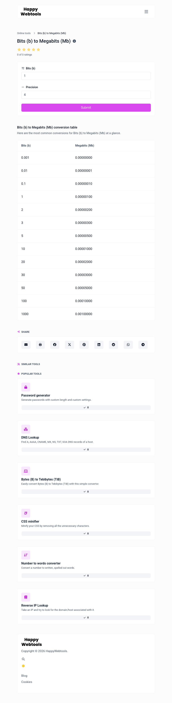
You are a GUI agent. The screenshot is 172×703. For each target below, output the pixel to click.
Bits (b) (28, 68)
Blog (24, 676)
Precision (29, 87)
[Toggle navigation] (146, 12)
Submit (86, 107)
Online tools (24, 33)
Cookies (26, 682)
